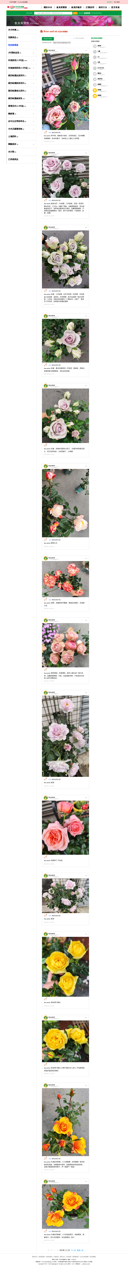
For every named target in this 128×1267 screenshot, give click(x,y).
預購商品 (13, 37)
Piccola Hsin (101, 67)
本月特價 (13, 30)
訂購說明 (90, 7)
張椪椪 (99, 95)
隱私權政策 (75, 1256)
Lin (98, 56)
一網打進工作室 (86, 1264)
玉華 (99, 62)
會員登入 (110, 2)
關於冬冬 (48, 7)
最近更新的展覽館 (96, 38)
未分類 (12, 152)
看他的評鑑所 (48, 39)
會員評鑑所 (76, 7)
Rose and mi (51, 50)
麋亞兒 (99, 73)
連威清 (99, 84)
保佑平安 (100, 78)
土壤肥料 (13, 136)
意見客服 (115, 7)
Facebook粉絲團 (22, 2)
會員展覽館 (61, 7)
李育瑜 (99, 89)
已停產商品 (13, 159)
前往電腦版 (93, 1256)
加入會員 (117, 2)
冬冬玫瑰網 (12, 2)
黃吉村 (99, 45)
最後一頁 (80, 1250)
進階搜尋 (87, 13)
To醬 (99, 51)
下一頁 (73, 1250)
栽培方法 (103, 7)
